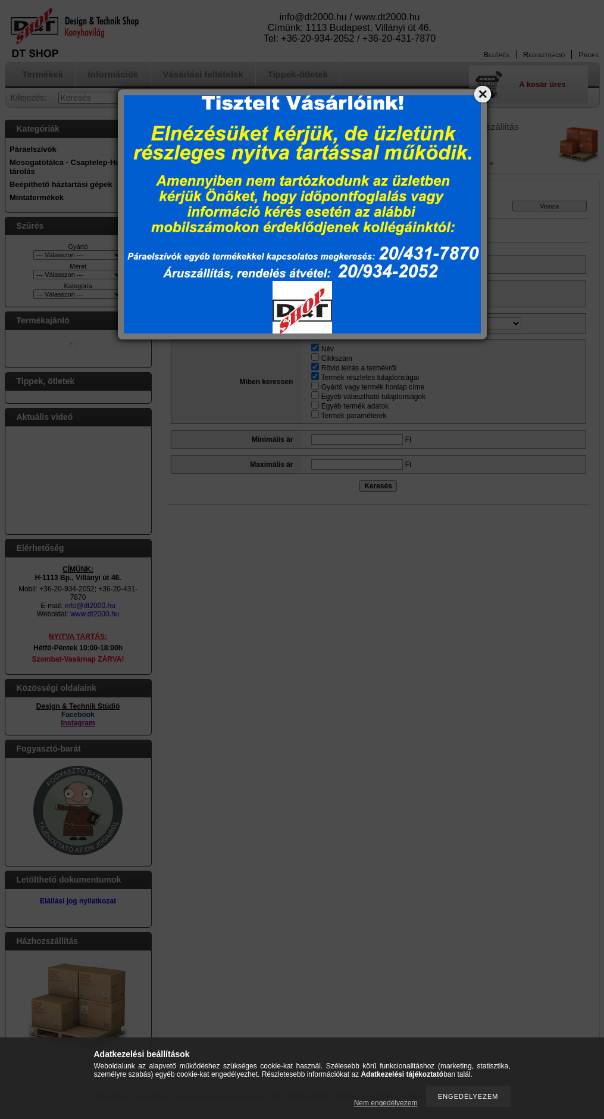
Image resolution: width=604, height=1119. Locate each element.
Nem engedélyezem (386, 1103)
